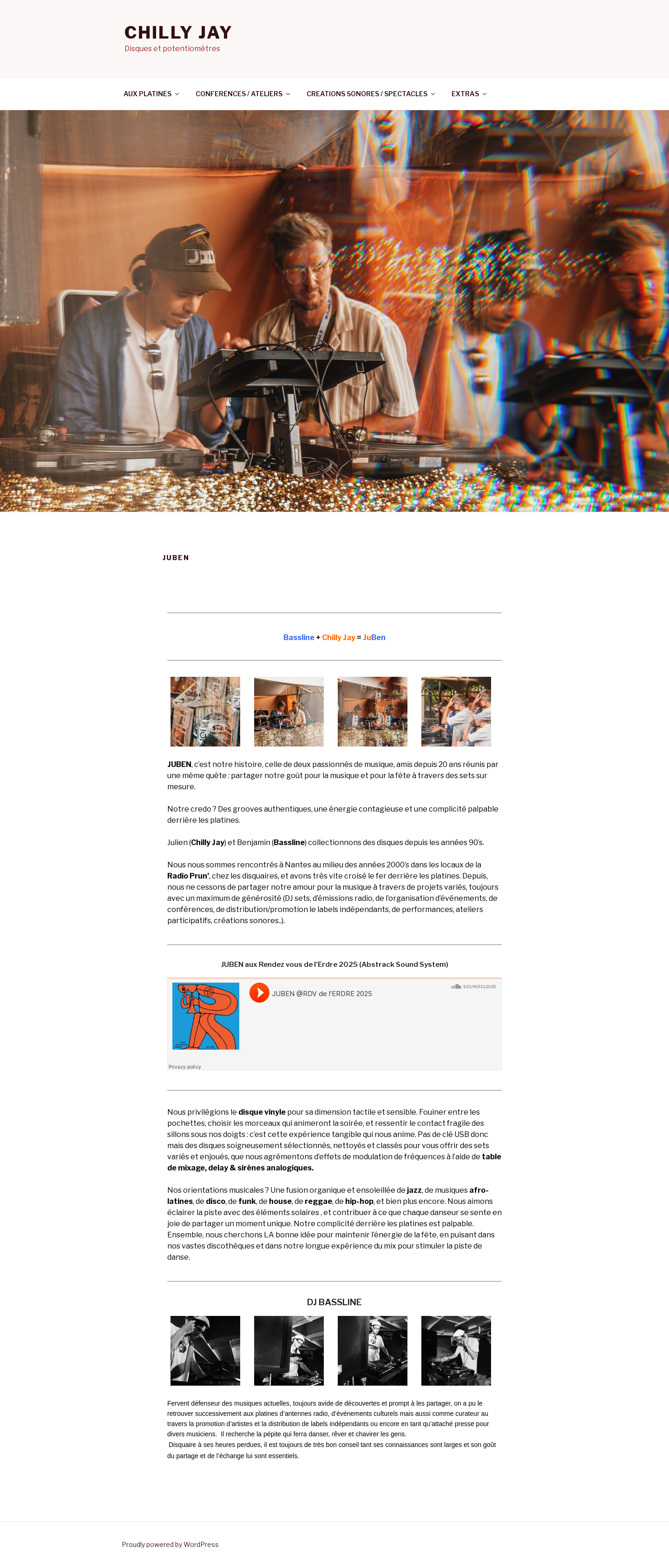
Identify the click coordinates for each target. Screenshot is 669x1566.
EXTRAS (470, 94)
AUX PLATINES (152, 94)
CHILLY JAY (179, 32)
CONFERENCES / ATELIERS (243, 94)
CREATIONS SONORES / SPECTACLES (371, 94)
